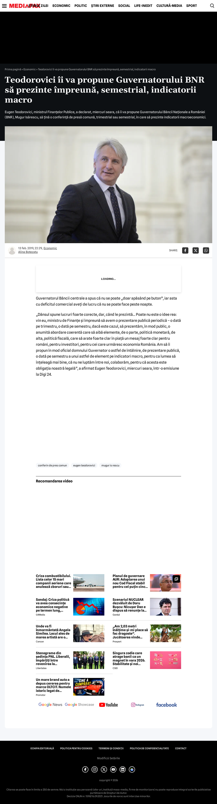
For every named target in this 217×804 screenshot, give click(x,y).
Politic (80, 5)
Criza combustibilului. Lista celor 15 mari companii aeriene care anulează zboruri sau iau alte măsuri (53, 581)
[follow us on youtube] (108, 705)
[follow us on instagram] (137, 705)
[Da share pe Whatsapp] (206, 250)
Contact (181, 748)
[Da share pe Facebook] (185, 250)
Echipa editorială (42, 748)
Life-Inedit (143, 5)
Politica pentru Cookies (76, 748)
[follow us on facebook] (166, 705)
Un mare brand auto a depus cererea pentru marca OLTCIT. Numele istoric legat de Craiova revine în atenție (53, 685)
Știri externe (102, 5)
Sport (191, 5)
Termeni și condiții (111, 748)
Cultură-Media (169, 5)
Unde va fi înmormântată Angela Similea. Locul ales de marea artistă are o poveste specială (53, 631)
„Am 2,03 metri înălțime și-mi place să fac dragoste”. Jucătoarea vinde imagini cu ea (130, 631)
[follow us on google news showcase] (79, 705)
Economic (61, 5)
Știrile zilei (38, 5)
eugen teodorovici (84, 465)
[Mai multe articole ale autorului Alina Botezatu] (12, 250)
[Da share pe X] (196, 250)
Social (124, 5)
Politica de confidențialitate (149, 748)
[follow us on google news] (50, 705)
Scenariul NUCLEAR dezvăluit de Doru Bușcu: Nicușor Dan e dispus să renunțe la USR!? (129, 605)
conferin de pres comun (52, 465)
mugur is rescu (110, 465)
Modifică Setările (108, 758)
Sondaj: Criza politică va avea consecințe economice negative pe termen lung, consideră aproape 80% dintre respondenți (52, 605)
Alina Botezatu (28, 252)
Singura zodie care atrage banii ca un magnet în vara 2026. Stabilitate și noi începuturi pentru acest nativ (129, 658)
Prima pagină (13, 69)
